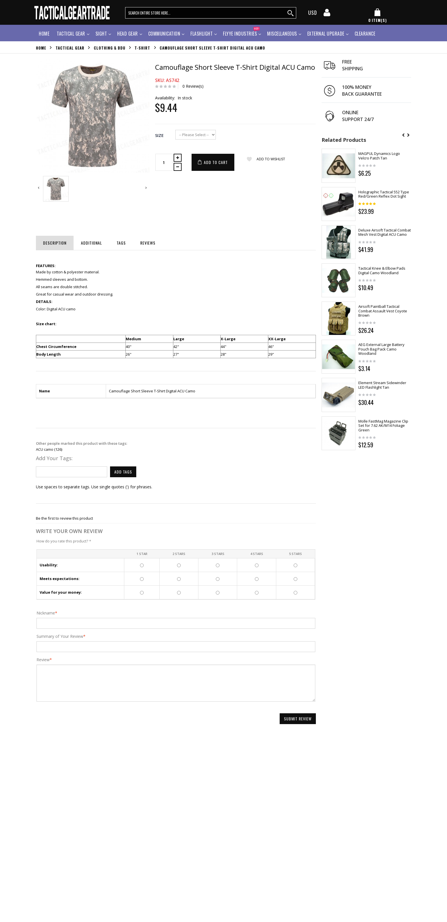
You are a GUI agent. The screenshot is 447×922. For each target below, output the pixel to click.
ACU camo (44, 449)
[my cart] (377, 15)
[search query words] (210, 12)
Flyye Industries (241, 33)
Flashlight (201, 33)
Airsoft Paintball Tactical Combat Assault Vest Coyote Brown (382, 311)
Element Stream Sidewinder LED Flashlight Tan (382, 385)
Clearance (365, 33)
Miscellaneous (282, 33)
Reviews (147, 243)
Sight (101, 33)
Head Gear (127, 33)
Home (41, 47)
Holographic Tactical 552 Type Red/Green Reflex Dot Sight (383, 194)
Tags (121, 243)
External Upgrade (325, 33)
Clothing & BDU (109, 47)
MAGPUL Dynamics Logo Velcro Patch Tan (379, 156)
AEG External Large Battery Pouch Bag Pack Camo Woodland (381, 349)
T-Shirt (142, 47)
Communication (164, 33)
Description (54, 243)
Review (43, 660)
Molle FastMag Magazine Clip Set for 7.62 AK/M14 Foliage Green (383, 426)
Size (159, 135)
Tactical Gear (71, 33)
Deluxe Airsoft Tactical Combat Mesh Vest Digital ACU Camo (384, 232)
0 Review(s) (193, 86)
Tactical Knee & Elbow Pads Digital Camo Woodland (381, 270)
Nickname (45, 613)
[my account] (327, 14)
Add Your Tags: (54, 458)
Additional (91, 243)
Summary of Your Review (59, 636)
